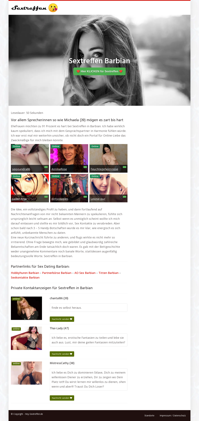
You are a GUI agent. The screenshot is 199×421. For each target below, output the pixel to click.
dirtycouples (59, 199)
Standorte (149, 415)
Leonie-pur (98, 199)
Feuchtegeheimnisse (104, 169)
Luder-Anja (19, 199)
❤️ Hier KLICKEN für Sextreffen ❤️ (99, 71)
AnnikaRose (59, 169)
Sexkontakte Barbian (25, 277)
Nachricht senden (62, 319)
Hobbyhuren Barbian (25, 273)
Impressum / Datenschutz (173, 415)
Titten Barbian (108, 273)
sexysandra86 (21, 169)
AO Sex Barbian (84, 273)
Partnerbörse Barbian (56, 273)
